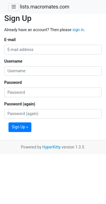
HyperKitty (51, 147)
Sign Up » (20, 127)
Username (13, 61)
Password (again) (19, 104)
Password (13, 82)
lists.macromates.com (44, 7)
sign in (78, 29)
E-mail (10, 39)
